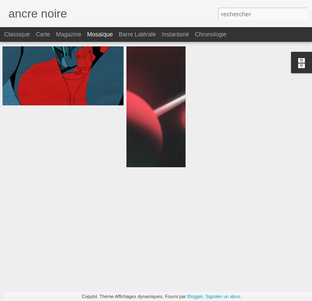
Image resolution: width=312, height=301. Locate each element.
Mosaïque (100, 34)
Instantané (175, 34)
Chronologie (211, 34)
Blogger (195, 296)
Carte (43, 34)
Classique (17, 34)
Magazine (69, 34)
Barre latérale (137, 34)
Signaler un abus (222, 296)
